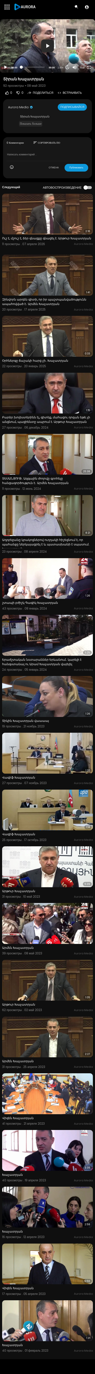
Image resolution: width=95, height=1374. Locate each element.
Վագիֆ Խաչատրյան (18, 777)
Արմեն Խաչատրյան (18, 948)
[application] (47, 46)
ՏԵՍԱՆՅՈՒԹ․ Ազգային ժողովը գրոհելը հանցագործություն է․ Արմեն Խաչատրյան (35, 480)
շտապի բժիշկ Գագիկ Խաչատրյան (30, 603)
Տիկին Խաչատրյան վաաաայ (25, 721)
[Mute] (74, 67)
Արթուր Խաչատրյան (18, 891)
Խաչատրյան (12, 1175)
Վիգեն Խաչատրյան (18, 1118)
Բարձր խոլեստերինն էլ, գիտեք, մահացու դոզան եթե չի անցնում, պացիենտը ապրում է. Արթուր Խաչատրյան (46, 419)
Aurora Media (20, 107)
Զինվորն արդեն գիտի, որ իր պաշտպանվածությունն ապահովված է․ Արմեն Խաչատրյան (44, 301)
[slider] (33, 67)
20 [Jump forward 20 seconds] (67, 67)
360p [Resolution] (82, 67)
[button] (86, 7)
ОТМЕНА (54, 167)
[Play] (5, 67)
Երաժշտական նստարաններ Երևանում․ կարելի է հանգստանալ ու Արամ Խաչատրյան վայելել (42, 661)
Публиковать (76, 167)
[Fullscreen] (89, 67)
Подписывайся (72, 107)
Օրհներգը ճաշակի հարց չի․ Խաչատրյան (35, 360)
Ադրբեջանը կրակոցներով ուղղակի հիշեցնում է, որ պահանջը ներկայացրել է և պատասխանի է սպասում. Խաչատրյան (45, 544)
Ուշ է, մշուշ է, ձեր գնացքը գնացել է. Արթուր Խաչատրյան (46, 238)
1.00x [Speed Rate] (60, 67)
